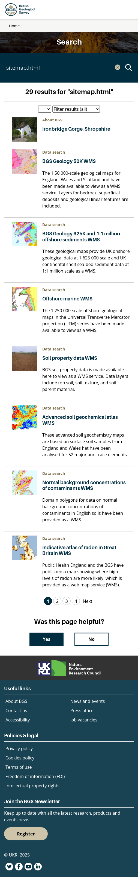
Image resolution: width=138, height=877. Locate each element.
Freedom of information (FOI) (35, 776)
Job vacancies (83, 720)
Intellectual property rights (32, 786)
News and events (87, 701)
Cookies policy (19, 758)
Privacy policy (19, 749)
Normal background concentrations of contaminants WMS (84, 485)
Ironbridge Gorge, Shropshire (76, 129)
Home (14, 25)
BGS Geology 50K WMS (69, 161)
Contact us (16, 711)
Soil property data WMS (69, 358)
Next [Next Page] (87, 601)
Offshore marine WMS (67, 299)
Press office (82, 711)
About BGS (16, 701)
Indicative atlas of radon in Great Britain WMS (79, 550)
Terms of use (18, 767)
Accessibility (17, 720)
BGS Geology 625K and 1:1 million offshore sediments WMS (81, 236)
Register (26, 834)
